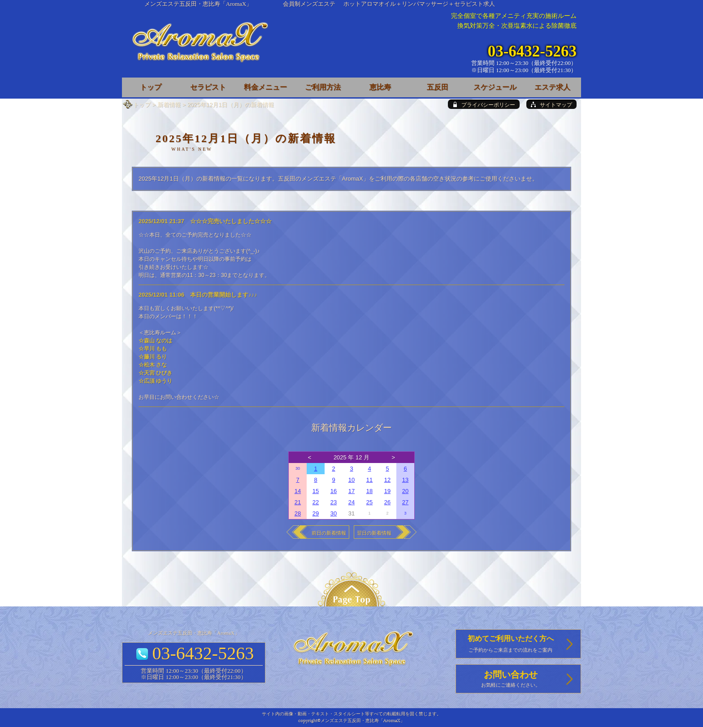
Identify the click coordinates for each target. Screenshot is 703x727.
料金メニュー (265, 87)
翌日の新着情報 (374, 533)
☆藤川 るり (153, 357)
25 (369, 502)
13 (405, 479)
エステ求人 (552, 87)
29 (315, 513)
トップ (142, 104)
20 (405, 491)
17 (351, 491)
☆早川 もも (153, 349)
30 (297, 468)
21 (298, 502)
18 (369, 491)
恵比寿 (380, 87)
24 (351, 502)
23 (333, 502)
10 (351, 479)
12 (387, 479)
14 (298, 491)
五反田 (437, 87)
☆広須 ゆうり (155, 381)
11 (369, 479)
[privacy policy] (484, 104)
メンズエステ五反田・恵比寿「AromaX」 (198, 3)
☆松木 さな (153, 365)
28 (298, 513)
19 (387, 491)
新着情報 (169, 104)
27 (405, 502)
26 (387, 502)
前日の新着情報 (329, 533)
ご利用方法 (323, 87)
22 (315, 502)
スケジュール (494, 87)
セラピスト (208, 87)
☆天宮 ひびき (155, 373)
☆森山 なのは (155, 341)
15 (315, 491)
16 (333, 491)
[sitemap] (551, 104)
